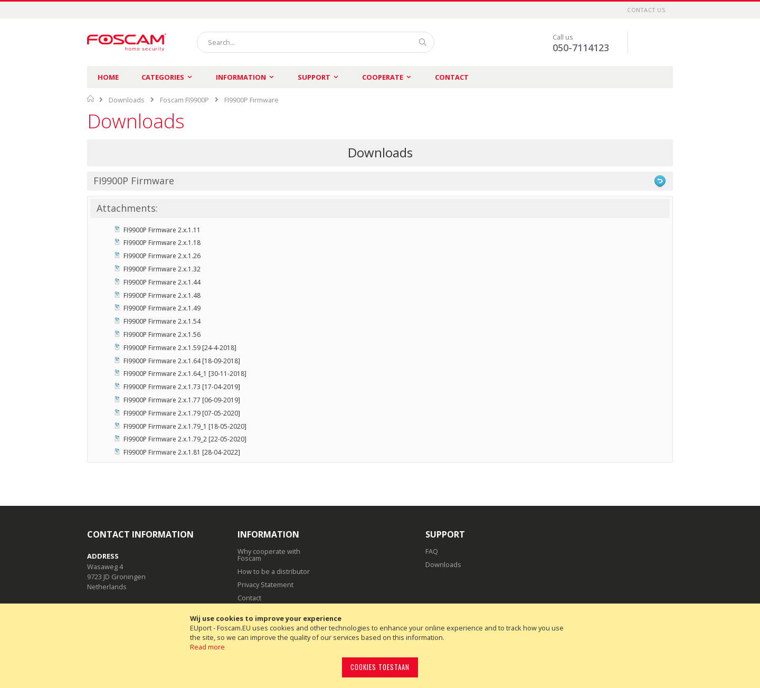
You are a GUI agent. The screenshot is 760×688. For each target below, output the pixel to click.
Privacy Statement (265, 584)
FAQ (431, 551)
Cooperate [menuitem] (382, 77)
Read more (207, 647)
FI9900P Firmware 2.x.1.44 (162, 282)
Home (108, 77)
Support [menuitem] (314, 77)
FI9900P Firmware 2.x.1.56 (162, 334)
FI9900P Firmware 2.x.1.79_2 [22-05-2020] (185, 439)
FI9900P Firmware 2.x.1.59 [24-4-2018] (180, 347)
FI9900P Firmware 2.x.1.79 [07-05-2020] (182, 413)
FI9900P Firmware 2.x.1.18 (162, 242)
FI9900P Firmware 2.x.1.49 (162, 308)
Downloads (127, 100)
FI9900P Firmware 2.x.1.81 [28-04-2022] (182, 452)
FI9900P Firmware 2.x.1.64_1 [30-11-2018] (185, 373)
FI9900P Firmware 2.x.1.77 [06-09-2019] (182, 399)
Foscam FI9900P (184, 100)
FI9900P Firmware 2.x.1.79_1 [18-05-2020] (185, 426)
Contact (452, 77)
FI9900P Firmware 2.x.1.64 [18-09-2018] (182, 360)
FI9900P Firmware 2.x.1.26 (162, 255)
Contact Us (646, 10)
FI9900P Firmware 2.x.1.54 (162, 321)
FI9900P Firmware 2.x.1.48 (162, 295)
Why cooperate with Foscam (269, 554)
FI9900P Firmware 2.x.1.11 (162, 229)
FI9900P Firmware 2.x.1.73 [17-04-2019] (182, 386)
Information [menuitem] (241, 77)
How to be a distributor (274, 571)
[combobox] (315, 42)
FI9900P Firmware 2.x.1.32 (162, 269)
